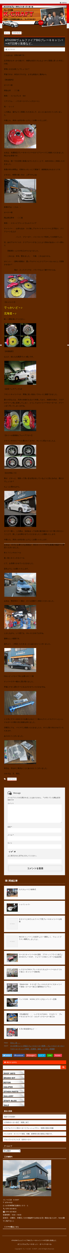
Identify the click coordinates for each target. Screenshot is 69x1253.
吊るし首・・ (15, 1042)
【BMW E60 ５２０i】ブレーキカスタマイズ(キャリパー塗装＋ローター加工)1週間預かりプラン (40, 985)
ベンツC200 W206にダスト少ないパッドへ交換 (37, 999)
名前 (10, 827)
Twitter (7, 1055)
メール (11, 835)
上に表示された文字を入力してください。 (23, 855)
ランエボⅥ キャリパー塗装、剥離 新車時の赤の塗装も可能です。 (29, 1134)
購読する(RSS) (10, 1062)
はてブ (42, 1055)
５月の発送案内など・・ (28, 1029)
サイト (10, 843)
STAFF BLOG (12, 779)
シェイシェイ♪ (24, 904)
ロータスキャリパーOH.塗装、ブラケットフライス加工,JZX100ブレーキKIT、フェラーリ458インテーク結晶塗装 (40, 955)
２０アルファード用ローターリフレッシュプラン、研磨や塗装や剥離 (29, 1128)
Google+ (31, 1055)
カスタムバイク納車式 (27, 889)
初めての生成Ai (9, 1116)
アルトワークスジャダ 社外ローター (17, 1139)
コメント (11, 803)
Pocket (58, 1055)
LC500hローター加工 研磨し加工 (16, 1122)
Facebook (19, 1055)
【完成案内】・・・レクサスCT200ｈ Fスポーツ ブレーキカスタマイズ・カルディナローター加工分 (40, 1015)
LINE (50, 1055)
